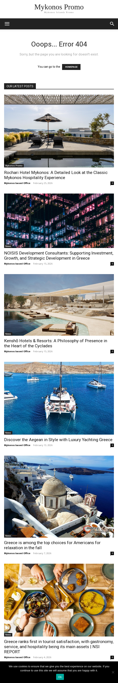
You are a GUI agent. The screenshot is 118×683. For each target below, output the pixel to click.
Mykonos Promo (14, 165)
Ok (60, 677)
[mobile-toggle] (7, 23)
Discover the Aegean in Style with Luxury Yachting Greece (58, 439)
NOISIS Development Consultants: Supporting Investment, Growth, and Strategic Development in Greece (58, 256)
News (8, 246)
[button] (112, 23)
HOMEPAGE (71, 67)
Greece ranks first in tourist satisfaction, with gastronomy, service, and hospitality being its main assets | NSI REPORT (58, 646)
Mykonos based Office (17, 183)
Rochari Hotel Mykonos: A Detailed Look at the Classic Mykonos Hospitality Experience (56, 175)
